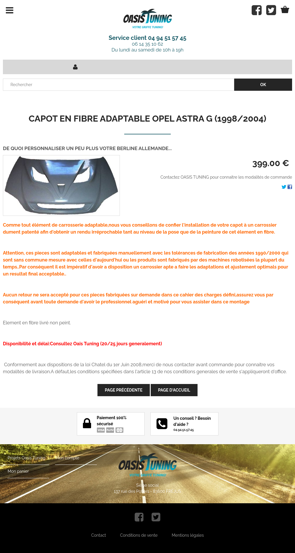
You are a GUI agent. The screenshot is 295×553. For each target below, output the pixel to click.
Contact (98, 535)
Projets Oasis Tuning (26, 458)
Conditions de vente (139, 535)
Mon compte (67, 458)
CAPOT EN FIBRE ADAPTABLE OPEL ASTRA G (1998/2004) (147, 118)
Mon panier (18, 471)
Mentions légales (188, 535)
